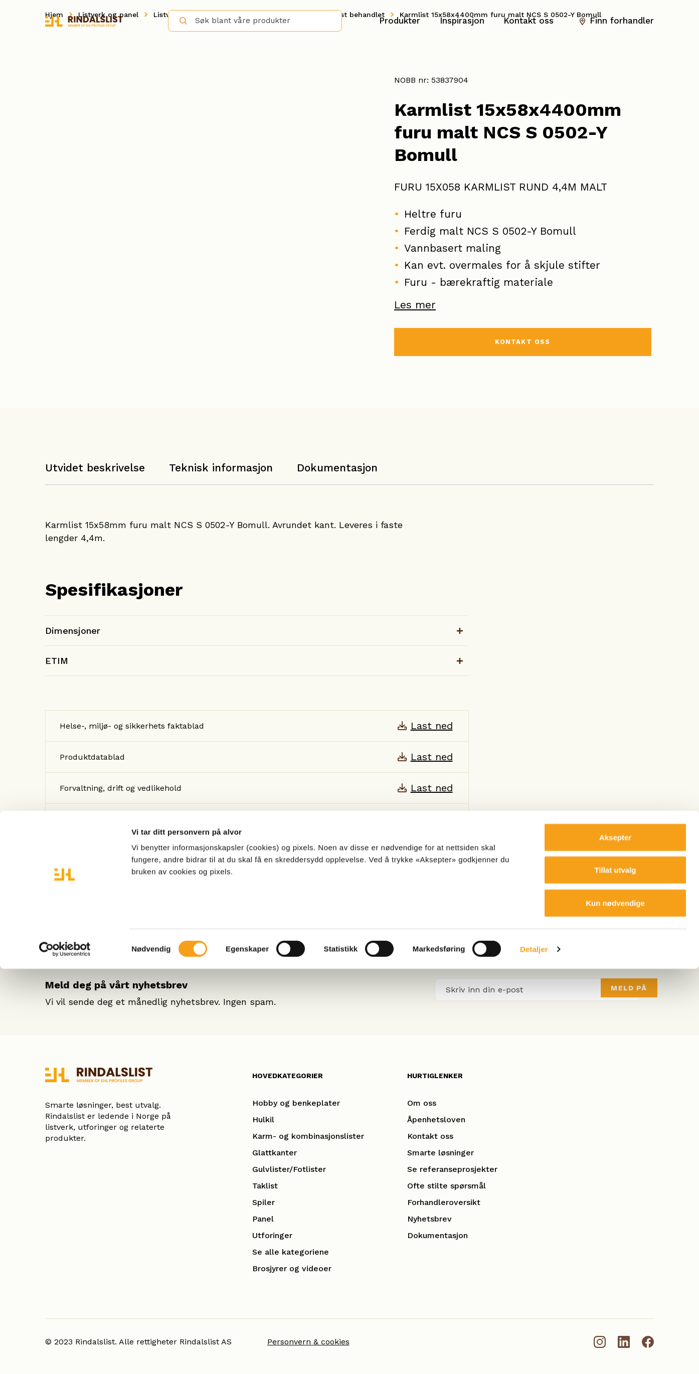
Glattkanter (274, 1152)
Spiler (263, 1202)
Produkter (399, 21)
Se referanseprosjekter (452, 1169)
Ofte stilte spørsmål (446, 1185)
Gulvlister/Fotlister (289, 1169)
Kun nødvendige (615, 1308)
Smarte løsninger (440, 1152)
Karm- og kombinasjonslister (308, 1136)
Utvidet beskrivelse (95, 467)
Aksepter (615, 1242)
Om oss (421, 1103)
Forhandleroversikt (443, 1202)
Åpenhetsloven (436, 1119)
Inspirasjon (462, 21)
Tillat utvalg (615, 1275)
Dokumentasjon (337, 467)
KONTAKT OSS (522, 344)
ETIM (56, 660)
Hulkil (263, 1119)
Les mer (415, 304)
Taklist (265, 1185)
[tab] (95, 472)
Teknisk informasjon (221, 467)
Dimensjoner (72, 630)
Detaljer (534, 1354)
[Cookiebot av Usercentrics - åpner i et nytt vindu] (65, 1354)
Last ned (432, 726)
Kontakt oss (528, 21)
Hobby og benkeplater (296, 1103)
